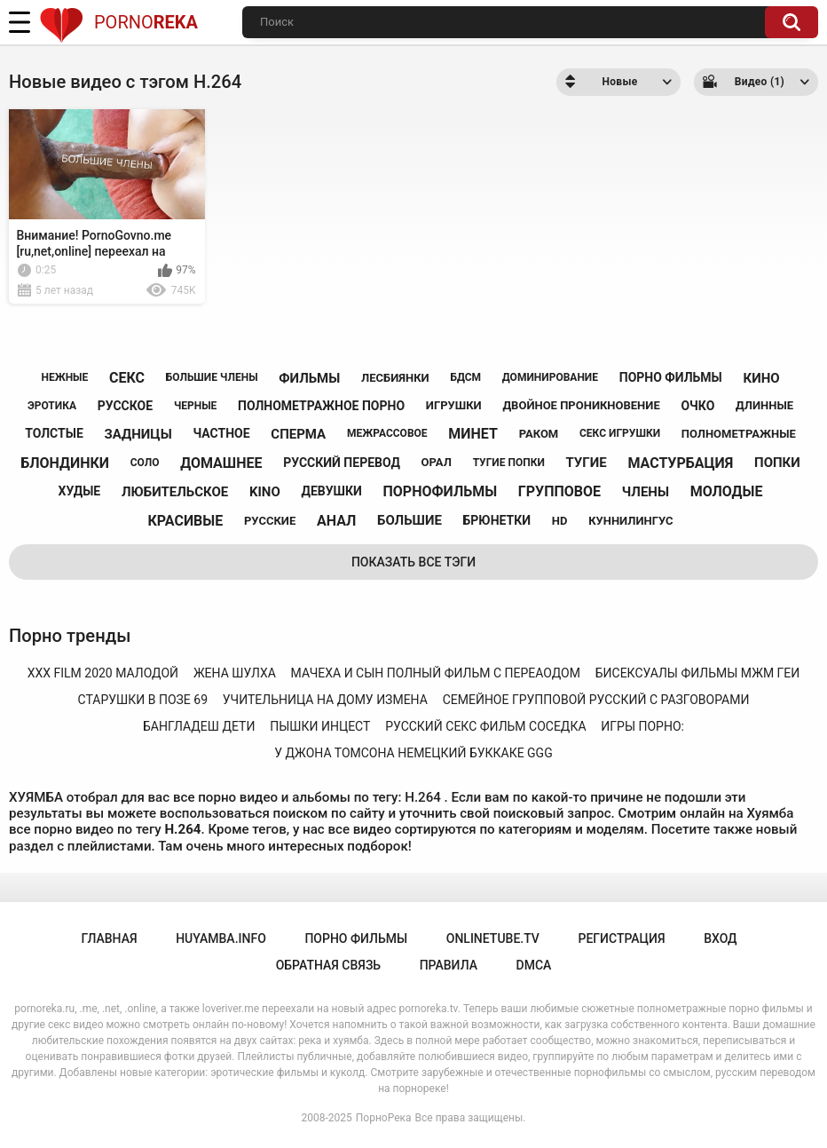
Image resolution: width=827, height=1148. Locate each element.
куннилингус (630, 520)
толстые (54, 433)
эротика (52, 406)
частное (221, 433)
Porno (118, 22)
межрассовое (387, 433)
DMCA (534, 965)
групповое (559, 491)
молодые (726, 491)
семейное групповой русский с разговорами (596, 700)
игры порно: (642, 726)
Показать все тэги (413, 562)
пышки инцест (320, 726)
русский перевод (341, 462)
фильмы (309, 378)
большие (409, 520)
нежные (64, 377)
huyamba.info (221, 938)
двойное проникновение (580, 405)
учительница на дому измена (325, 700)
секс (127, 377)
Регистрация (621, 938)
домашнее (221, 463)
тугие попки (509, 462)
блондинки (64, 463)
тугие (586, 463)
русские (269, 520)
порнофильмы (440, 491)
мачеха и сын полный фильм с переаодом (435, 673)
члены (645, 492)
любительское (175, 492)
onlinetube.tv (493, 938)
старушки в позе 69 (143, 700)
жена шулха (234, 673)
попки (777, 463)
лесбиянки (395, 377)
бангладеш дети (199, 726)
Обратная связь (328, 965)
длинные (764, 405)
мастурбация (680, 463)
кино (761, 378)
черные (195, 406)
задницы (138, 434)
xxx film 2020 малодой (103, 673)
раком (539, 433)
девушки (332, 491)
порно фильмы (670, 377)
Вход (720, 938)
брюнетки (497, 520)
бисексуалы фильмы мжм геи (697, 673)
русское (125, 406)
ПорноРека (384, 1118)
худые (80, 491)
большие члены (212, 377)
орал (436, 462)
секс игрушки (619, 433)
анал (336, 520)
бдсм (465, 377)
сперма (298, 434)
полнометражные (738, 433)
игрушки (454, 405)
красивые (185, 520)
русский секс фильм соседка (485, 726)
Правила (448, 965)
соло (145, 462)
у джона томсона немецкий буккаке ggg (413, 753)
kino (264, 492)
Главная (109, 938)
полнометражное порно (321, 406)
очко (697, 406)
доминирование (550, 377)
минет (473, 433)
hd (560, 520)
